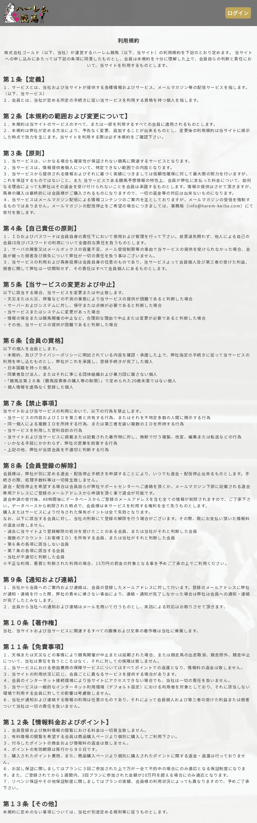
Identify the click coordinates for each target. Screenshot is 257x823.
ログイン (238, 13)
